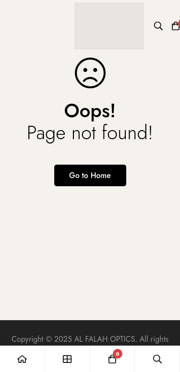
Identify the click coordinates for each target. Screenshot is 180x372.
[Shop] (67, 359)
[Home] (22, 359)
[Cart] (112, 359)
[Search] (158, 26)
